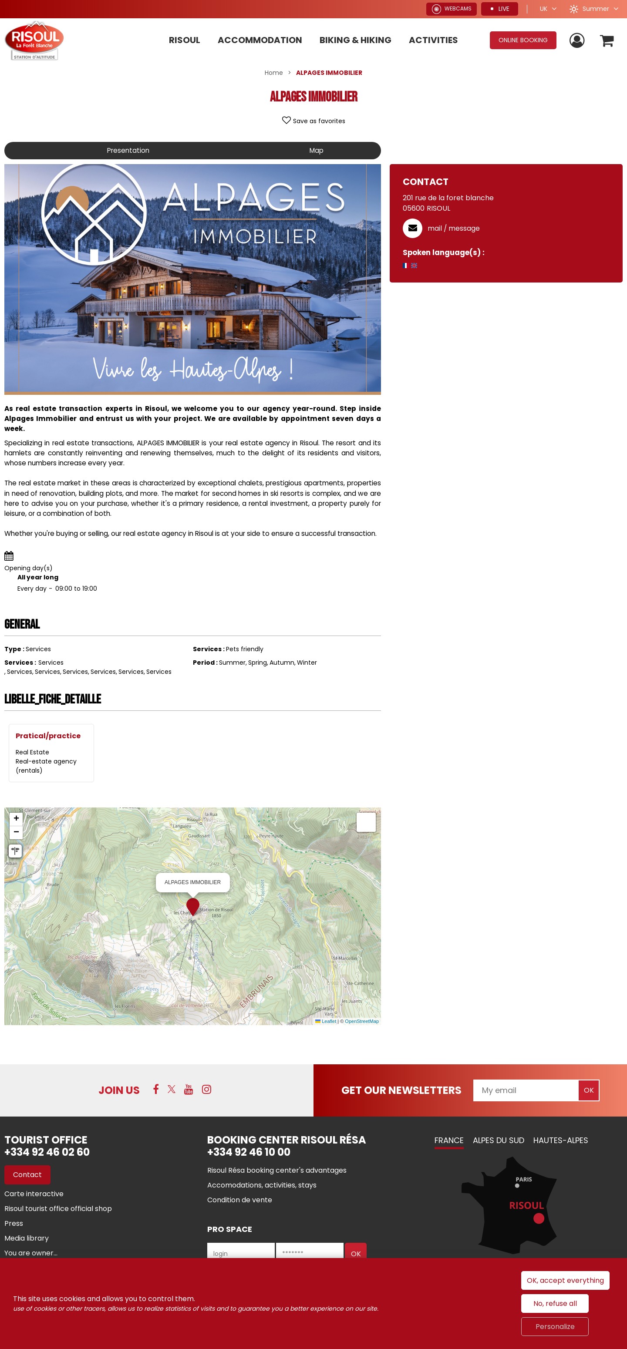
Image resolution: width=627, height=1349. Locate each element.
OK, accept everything (565, 1280)
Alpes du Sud (498, 1140)
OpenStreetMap (362, 1021)
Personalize (555, 1327)
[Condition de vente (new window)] (239, 1200)
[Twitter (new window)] (171, 1089)
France (449, 1140)
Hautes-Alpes (560, 1140)
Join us (119, 1090)
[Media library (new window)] (26, 1238)
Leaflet (325, 1021)
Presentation (127, 150)
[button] (607, 40)
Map (316, 150)
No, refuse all (555, 1304)
